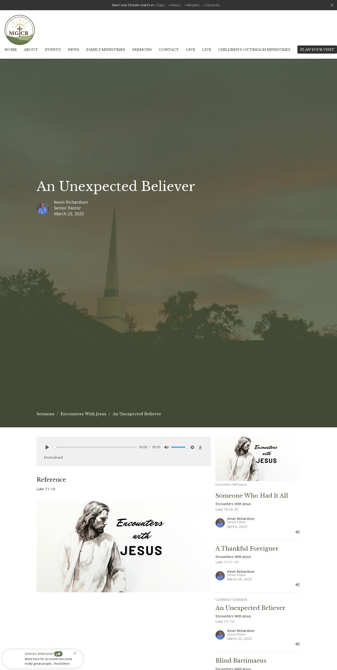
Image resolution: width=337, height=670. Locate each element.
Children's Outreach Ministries (254, 49)
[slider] (95, 447)
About (31, 49)
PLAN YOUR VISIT (317, 49)
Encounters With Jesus (83, 414)
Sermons (142, 49)
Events (53, 49)
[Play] (47, 447)
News (73, 49)
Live (206, 49)
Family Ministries (105, 49)
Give (190, 49)
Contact (169, 49)
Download (53, 457)
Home (11, 49)
